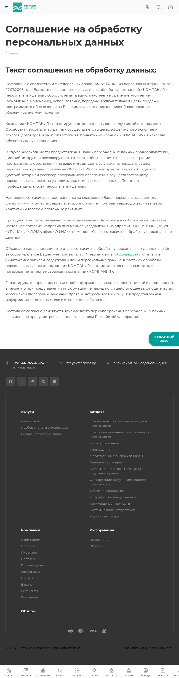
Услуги (27, 411)
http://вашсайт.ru (129, 254)
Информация (102, 530)
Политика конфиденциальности (148, 648)
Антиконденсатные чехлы (110, 503)
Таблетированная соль (107, 490)
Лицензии (29, 552)
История (27, 546)
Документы (29, 597)
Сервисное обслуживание (41, 434)
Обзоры (96, 546)
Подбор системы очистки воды (45, 427)
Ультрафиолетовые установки (113, 497)
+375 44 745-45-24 (28, 363)
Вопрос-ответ (100, 539)
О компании (30, 539)
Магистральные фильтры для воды (116, 456)
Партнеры (29, 559)
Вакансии (29, 584)
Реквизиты (29, 591)
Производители (33, 565)
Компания (30, 530)
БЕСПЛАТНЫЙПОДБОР (163, 339)
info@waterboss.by (80, 363)
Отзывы (27, 578)
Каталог (97, 411)
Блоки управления (104, 443)
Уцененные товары (105, 516)
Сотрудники (30, 571)
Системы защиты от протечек (112, 510)
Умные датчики (102, 449)
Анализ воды (31, 421)
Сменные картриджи (106, 462)
